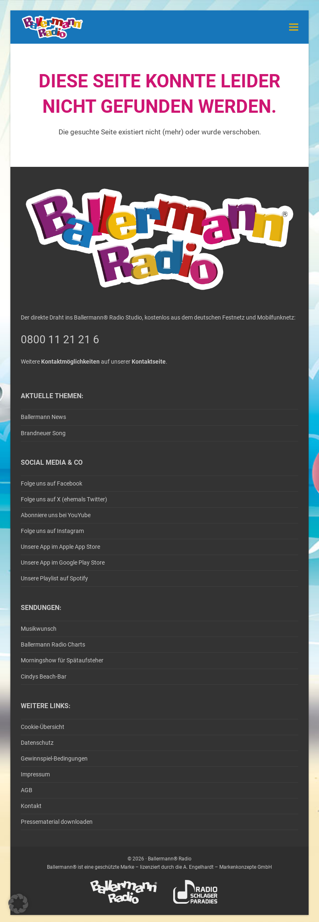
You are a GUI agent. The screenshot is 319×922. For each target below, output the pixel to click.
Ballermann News (43, 417)
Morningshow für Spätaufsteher (62, 660)
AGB (26, 790)
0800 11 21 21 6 (60, 339)
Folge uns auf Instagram (52, 531)
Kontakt (31, 806)
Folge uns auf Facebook (51, 483)
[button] (293, 26)
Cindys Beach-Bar (43, 676)
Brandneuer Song (43, 433)
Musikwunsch (38, 628)
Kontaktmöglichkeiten (70, 361)
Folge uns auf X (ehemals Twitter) (64, 499)
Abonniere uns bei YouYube (56, 515)
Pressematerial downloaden (57, 821)
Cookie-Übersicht (42, 727)
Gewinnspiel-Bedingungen (54, 758)
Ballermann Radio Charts (53, 644)
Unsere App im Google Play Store (63, 562)
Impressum (35, 774)
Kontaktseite (149, 361)
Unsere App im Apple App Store (60, 546)
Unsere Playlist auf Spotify (54, 578)
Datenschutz (37, 742)
